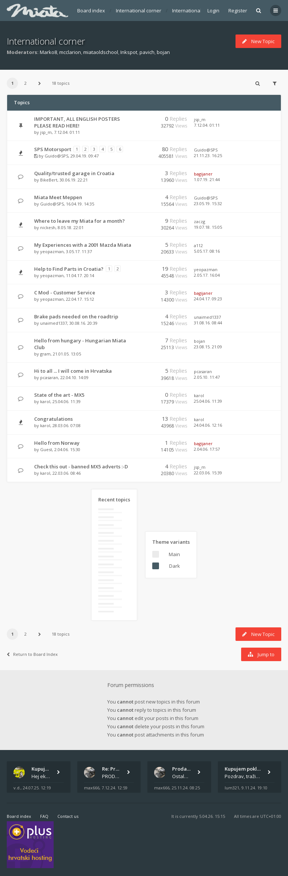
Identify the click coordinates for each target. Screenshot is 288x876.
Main (174, 554)
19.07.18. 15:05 (208, 227)
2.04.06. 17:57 (207, 449)
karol (45, 401)
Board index (91, 10)
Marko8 (48, 52)
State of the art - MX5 (59, 395)
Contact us (67, 816)
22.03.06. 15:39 (208, 473)
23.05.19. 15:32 (208, 203)
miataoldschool (100, 52)
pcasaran (49, 377)
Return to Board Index (32, 654)
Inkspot (128, 52)
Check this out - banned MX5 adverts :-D (81, 466)
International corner (138, 10)
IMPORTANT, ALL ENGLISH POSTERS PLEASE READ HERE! (77, 122)
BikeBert (48, 180)
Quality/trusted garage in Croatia (74, 173)
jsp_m (46, 132)
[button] (39, 83)
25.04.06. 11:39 (208, 401)
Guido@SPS (56, 156)
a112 (198, 245)
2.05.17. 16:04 (207, 275)
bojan (163, 52)
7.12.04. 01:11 (207, 125)
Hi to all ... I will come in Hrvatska (73, 371)
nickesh (48, 227)
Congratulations (53, 419)
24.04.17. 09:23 (208, 299)
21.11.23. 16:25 (208, 155)
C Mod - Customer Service (64, 292)
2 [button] (25, 83)
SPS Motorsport (52, 149)
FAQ (44, 816)
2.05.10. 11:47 (207, 377)
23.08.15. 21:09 (208, 347)
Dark (174, 565)
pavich (147, 52)
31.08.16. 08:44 (208, 323)
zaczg (199, 221)
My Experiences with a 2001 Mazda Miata (82, 245)
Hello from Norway (57, 443)
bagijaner (203, 174)
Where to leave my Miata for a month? (79, 221)
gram (45, 354)
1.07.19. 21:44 (207, 179)
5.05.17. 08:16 (207, 251)
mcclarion (70, 52)
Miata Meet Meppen (58, 197)
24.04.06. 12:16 (208, 425)
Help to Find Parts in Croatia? (69, 269)
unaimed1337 (53, 323)
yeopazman (52, 251)
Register (237, 10)
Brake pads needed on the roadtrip (76, 316)
